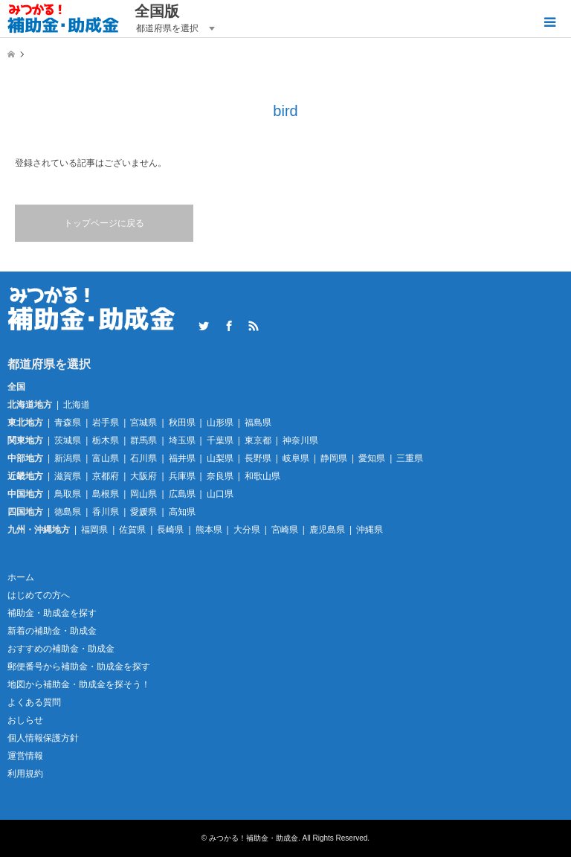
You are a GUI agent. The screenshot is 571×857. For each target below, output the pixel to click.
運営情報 (25, 756)
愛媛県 (143, 512)
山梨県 (220, 458)
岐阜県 (296, 458)
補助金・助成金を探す (52, 613)
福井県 (182, 458)
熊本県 (209, 529)
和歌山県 (262, 476)
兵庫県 (182, 476)
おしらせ (25, 720)
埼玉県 (182, 440)
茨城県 (67, 440)
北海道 (76, 404)
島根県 (105, 494)
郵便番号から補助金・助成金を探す (78, 666)
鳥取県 (67, 494)
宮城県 (143, 422)
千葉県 (220, 440)
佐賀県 (132, 529)
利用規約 (25, 773)
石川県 (143, 458)
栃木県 (105, 440)
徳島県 (67, 512)
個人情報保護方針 (43, 738)
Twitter (204, 326)
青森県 (67, 422)
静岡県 (333, 458)
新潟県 (67, 458)
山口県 (220, 494)
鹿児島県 (327, 529)
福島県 (258, 422)
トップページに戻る (104, 223)
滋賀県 (67, 476)
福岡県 (94, 529)
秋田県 (182, 422)
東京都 (258, 440)
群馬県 (143, 440)
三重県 (409, 458)
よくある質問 (34, 702)
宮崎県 (284, 529)
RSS (253, 326)
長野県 (258, 458)
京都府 (105, 476)
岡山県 (143, 494)
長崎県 (170, 529)
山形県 (220, 422)
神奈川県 (300, 440)
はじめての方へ (38, 595)
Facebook (229, 326)
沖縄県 (369, 529)
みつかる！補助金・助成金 (253, 838)
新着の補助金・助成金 (52, 631)
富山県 (105, 458)
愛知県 (371, 458)
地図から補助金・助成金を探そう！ (78, 684)
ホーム (20, 577)
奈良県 (220, 476)
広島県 (182, 494)
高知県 (182, 512)
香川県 (105, 512)
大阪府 (143, 476)
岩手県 (105, 422)
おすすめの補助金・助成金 (60, 648)
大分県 (246, 529)
